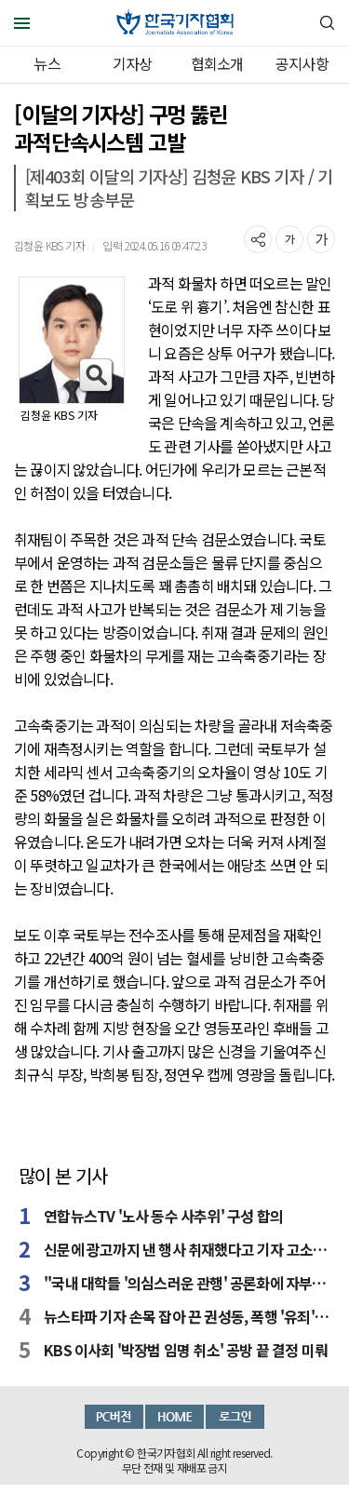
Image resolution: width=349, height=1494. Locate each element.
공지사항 (302, 63)
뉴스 (47, 63)
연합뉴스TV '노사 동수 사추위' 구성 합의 (163, 1216)
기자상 (133, 63)
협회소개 (217, 63)
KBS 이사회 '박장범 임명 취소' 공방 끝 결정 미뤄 (186, 1350)
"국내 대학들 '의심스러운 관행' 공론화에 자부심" (187, 1283)
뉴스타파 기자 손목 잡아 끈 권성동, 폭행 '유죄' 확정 (187, 1316)
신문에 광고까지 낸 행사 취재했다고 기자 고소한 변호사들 (187, 1249)
